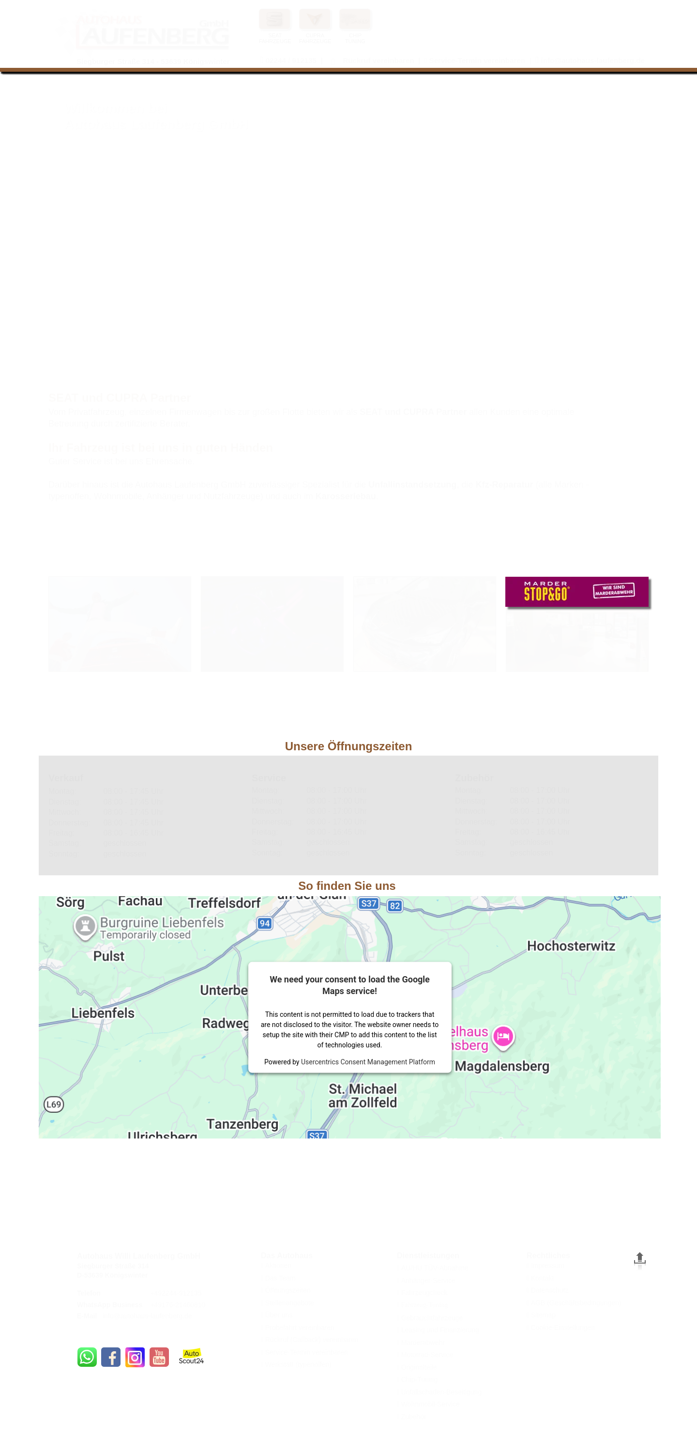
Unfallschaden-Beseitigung (441, 1392)
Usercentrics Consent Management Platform (368, 1061)
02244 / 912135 (291, 60)
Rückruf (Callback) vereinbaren (312, 1340)
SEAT (275, 35)
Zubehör (413, 1417)
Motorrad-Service (427, 1355)
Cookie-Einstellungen (563, 1327)
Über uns (279, 1315)
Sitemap (543, 1315)
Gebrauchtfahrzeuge (432, 1318)
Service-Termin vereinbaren (306, 1352)
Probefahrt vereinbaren (299, 1327)
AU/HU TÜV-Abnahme (435, 1268)
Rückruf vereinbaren (378, 60)
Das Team (280, 1278)
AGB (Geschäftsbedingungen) (576, 1303)
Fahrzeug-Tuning (423, 1305)
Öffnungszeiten (288, 1290)
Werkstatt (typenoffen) (298, 1364)
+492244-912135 (175, 1293)
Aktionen (278, 1265)
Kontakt (542, 1278)
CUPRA (315, 35)
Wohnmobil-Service (430, 1404)
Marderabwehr (423, 1342)
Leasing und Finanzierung (440, 1330)
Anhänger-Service (428, 1280)
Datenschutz (550, 1290)
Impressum (547, 1265)
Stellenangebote (289, 1303)
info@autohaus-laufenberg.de (147, 1316)
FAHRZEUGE (315, 41)
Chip (408, 1379)
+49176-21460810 (177, 1305)
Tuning (427, 1379)
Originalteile (419, 1367)
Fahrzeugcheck (424, 1293)
